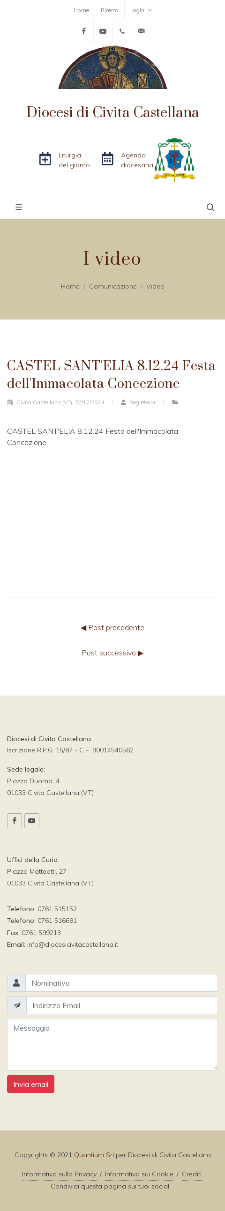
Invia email (30, 1084)
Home (81, 10)
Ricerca (110, 10)
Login (141, 10)
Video (155, 286)
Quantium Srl (94, 1155)
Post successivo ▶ (112, 652)
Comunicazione (113, 286)
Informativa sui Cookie (139, 1174)
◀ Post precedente (112, 627)
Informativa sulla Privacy (59, 1174)
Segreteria (137, 402)
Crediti (192, 1174)
